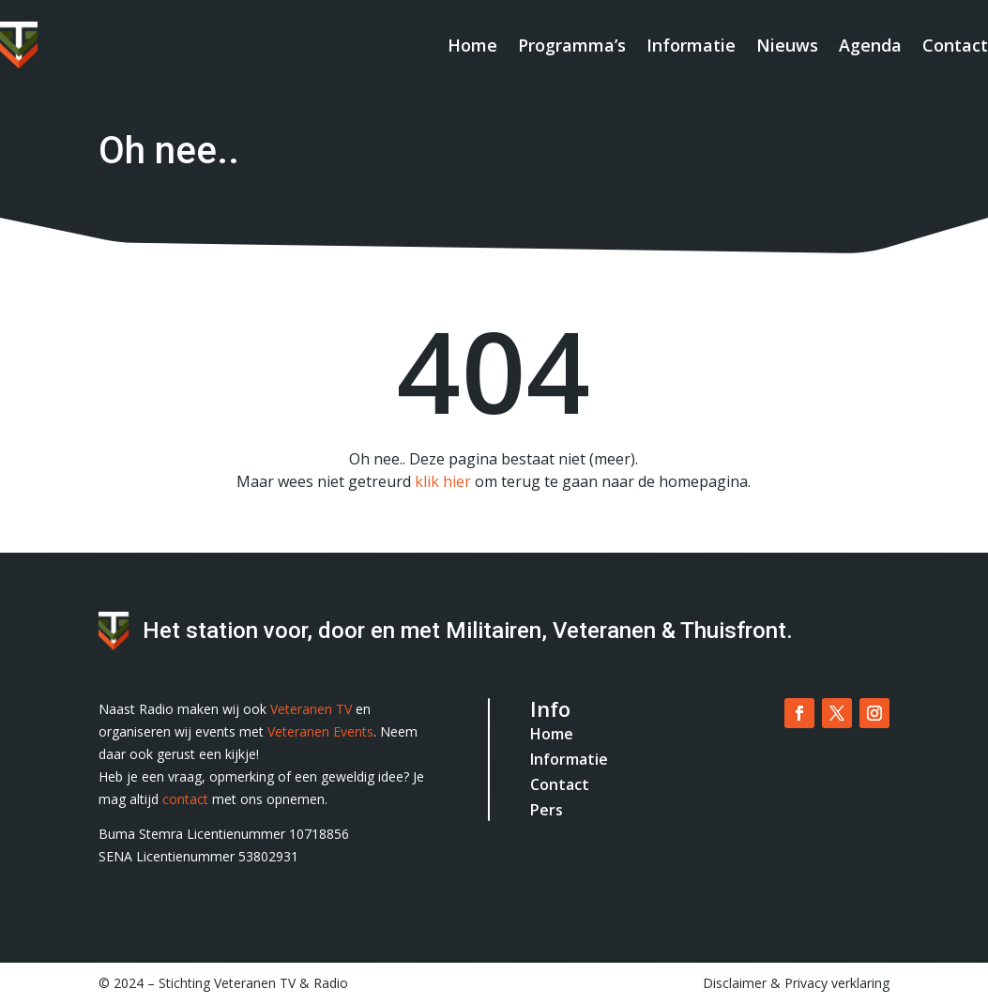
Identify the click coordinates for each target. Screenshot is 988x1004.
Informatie (691, 45)
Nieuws (787, 45)
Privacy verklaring (836, 983)
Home (472, 45)
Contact (955, 45)
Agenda (870, 45)
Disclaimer (735, 983)
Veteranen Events (320, 731)
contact (185, 799)
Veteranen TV (311, 709)
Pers (546, 809)
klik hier (443, 481)
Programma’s (572, 45)
